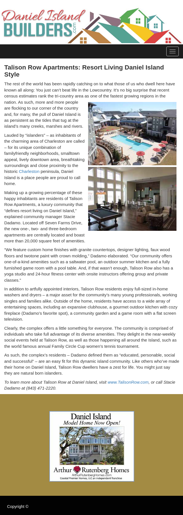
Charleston (29, 171)
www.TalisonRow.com (128, 382)
